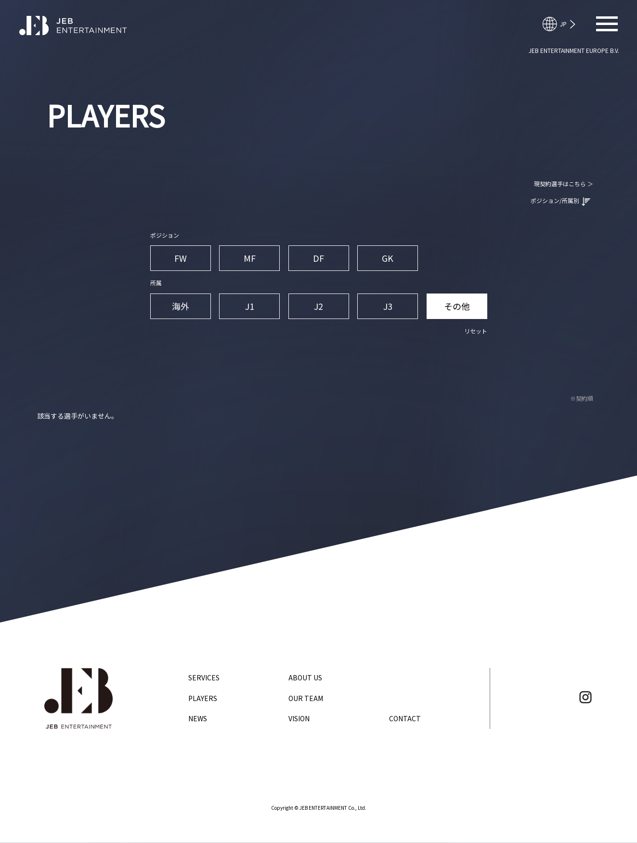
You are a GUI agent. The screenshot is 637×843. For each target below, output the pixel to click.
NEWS (197, 718)
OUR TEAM (305, 698)
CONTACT (405, 718)
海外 (180, 306)
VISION (299, 718)
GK (387, 258)
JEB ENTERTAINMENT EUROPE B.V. (574, 50)
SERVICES (204, 677)
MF (250, 258)
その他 (457, 306)
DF (318, 258)
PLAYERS (202, 698)
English (563, 24)
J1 (249, 306)
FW (180, 258)
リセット (475, 331)
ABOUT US (305, 677)
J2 (318, 306)
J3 (387, 306)
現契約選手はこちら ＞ (563, 183)
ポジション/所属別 (560, 201)
